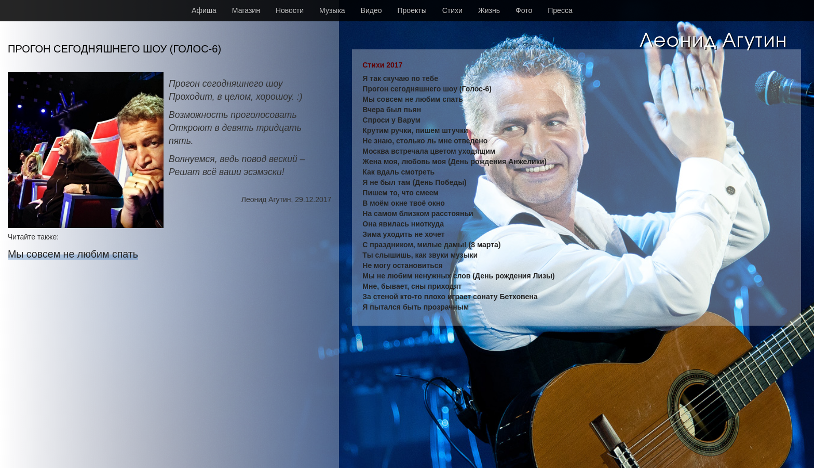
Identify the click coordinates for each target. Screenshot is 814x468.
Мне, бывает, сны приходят (412, 286)
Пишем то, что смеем (400, 193)
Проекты (412, 10)
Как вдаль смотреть (398, 172)
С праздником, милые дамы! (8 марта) (431, 244)
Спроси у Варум (391, 120)
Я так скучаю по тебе (400, 78)
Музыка (332, 10)
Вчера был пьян (391, 109)
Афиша (204, 10)
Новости (290, 10)
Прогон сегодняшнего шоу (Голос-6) (427, 89)
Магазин (246, 10)
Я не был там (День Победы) (414, 182)
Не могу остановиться (402, 265)
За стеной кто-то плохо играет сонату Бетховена (449, 296)
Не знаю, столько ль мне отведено (424, 141)
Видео (371, 10)
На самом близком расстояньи (417, 213)
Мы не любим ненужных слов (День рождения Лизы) (458, 276)
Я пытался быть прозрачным (415, 307)
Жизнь (489, 10)
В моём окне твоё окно (403, 203)
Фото (523, 10)
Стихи (452, 10)
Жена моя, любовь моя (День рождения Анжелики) (454, 161)
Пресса (560, 10)
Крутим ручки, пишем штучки (415, 130)
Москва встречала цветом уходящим (428, 151)
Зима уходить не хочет (403, 234)
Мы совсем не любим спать (73, 254)
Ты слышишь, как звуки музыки (420, 255)
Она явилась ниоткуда (403, 224)
